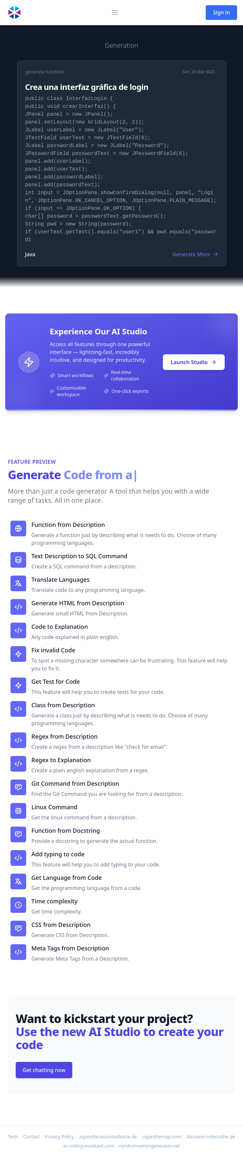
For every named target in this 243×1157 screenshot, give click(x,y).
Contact (31, 1136)
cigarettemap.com (162, 1136)
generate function (44, 72)
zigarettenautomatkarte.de (108, 1136)
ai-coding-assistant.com (88, 1146)
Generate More (195, 254)
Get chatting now (44, 1070)
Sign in (221, 12)
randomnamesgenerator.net (149, 1146)
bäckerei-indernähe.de (211, 1136)
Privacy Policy (59, 1136)
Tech (13, 1136)
